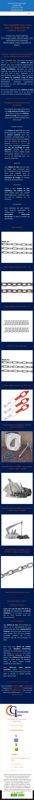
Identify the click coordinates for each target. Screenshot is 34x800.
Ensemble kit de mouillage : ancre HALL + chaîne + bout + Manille (17, 509)
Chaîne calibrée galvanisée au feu (17, 592)
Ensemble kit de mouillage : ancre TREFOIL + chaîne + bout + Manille (17, 551)
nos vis (23, 692)
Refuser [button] (21, 795)
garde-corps (16, 694)
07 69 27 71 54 (17, 8)
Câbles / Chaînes (18, 767)
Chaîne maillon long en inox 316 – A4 (17, 267)
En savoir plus (18, 792)
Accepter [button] (14, 795)
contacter (15, 686)
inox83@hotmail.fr (15, 690)
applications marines (18, 143)
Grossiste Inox (17, 653)
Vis (15, 770)
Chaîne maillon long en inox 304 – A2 (17, 385)
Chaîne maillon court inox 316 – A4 (17, 306)
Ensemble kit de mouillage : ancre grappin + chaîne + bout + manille (17, 467)
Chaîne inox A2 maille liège (17, 346)
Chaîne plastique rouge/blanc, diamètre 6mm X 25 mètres (17, 426)
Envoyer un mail (17, 10)
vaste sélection (10, 63)
